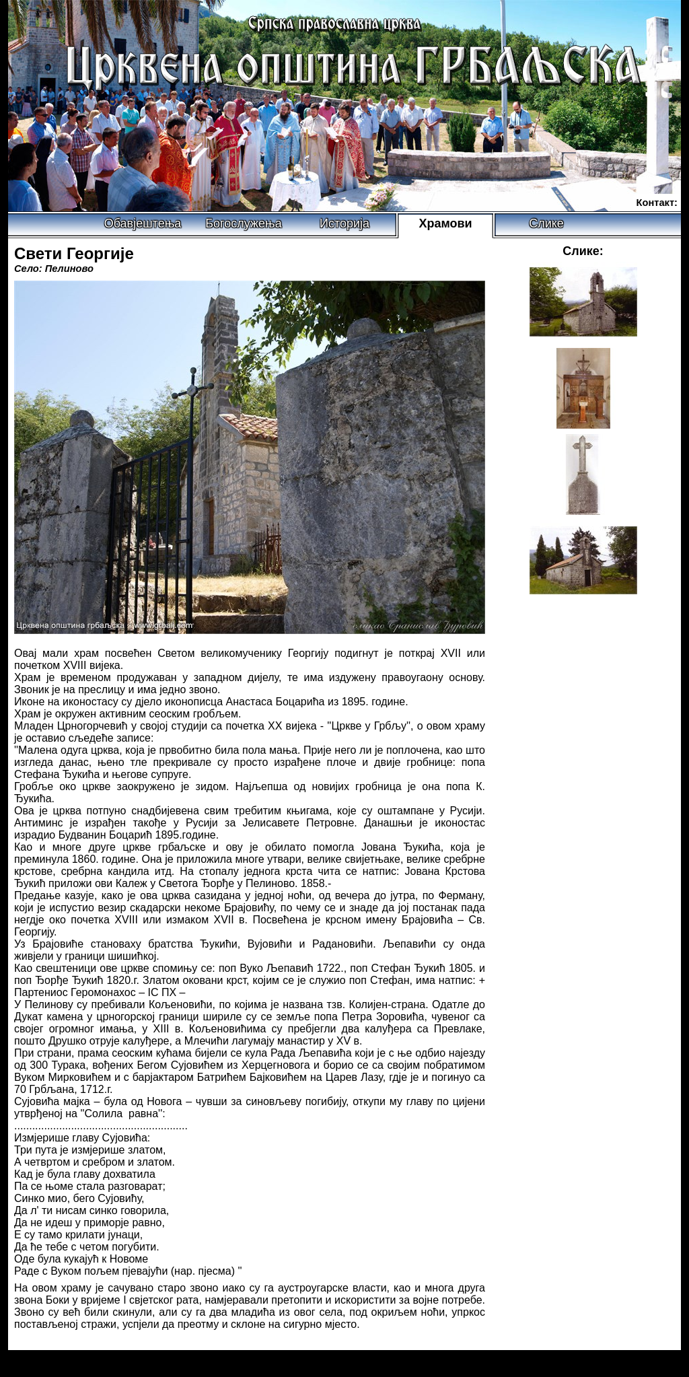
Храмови (445, 223)
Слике (546, 223)
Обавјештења (143, 223)
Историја (344, 223)
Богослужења (243, 223)
